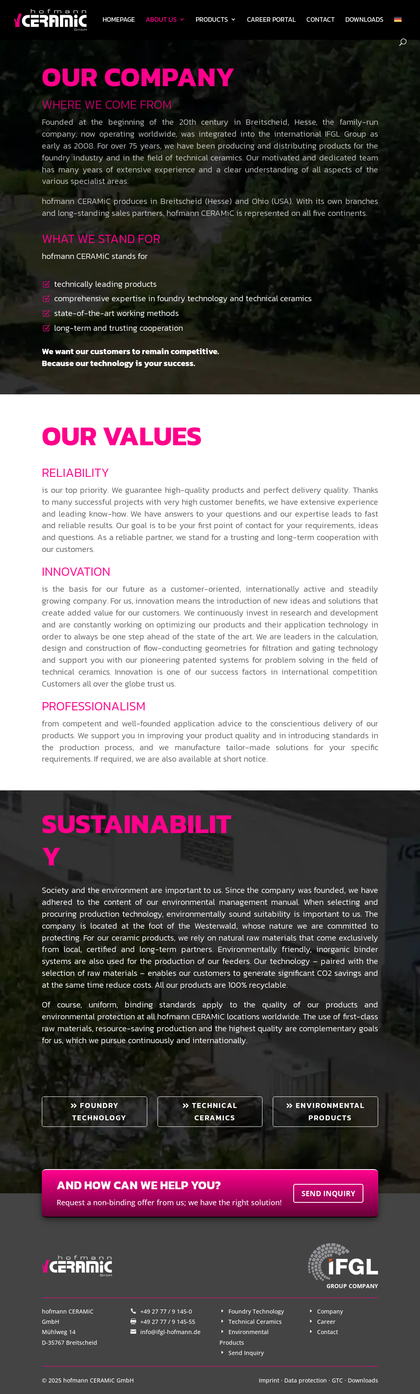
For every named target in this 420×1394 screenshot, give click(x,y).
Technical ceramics (214, 1112)
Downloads (364, 20)
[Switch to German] (398, 27)
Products (212, 20)
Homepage (119, 20)
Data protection (305, 1380)
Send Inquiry (246, 1353)
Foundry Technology (256, 1311)
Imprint (269, 1380)
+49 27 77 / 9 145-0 (166, 1311)
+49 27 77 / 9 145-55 (167, 1321)
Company (330, 1311)
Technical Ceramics (255, 1321)
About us (161, 20)
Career (326, 1321)
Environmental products (330, 1112)
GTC (337, 1380)
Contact (320, 20)
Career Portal (271, 20)
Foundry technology (99, 1112)
